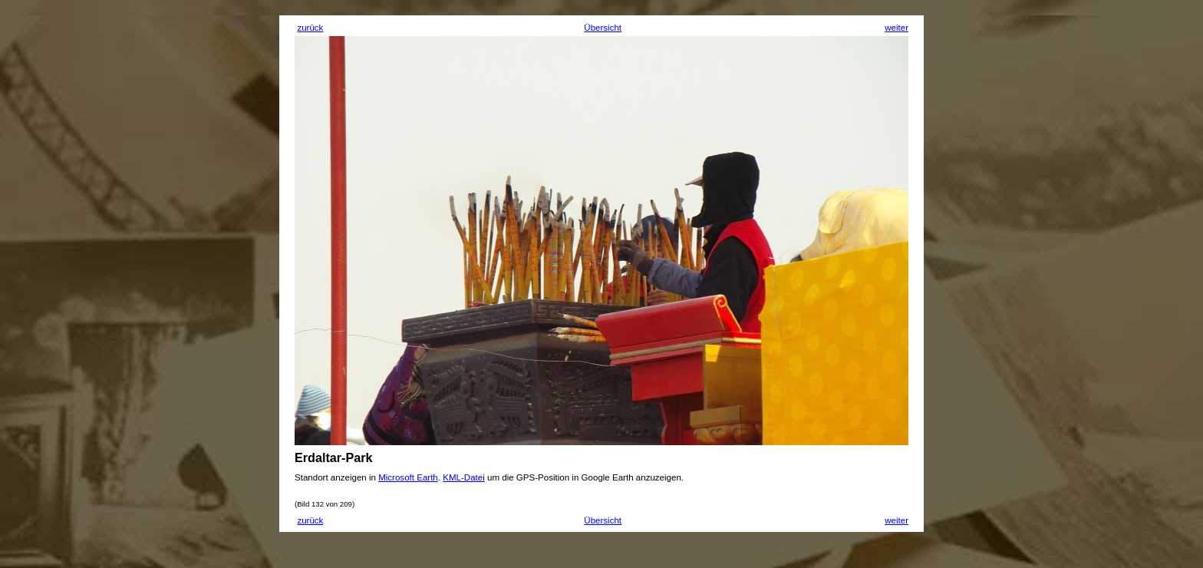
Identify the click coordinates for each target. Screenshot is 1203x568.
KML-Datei (464, 477)
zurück (310, 27)
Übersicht (602, 27)
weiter (896, 27)
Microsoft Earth (408, 477)
